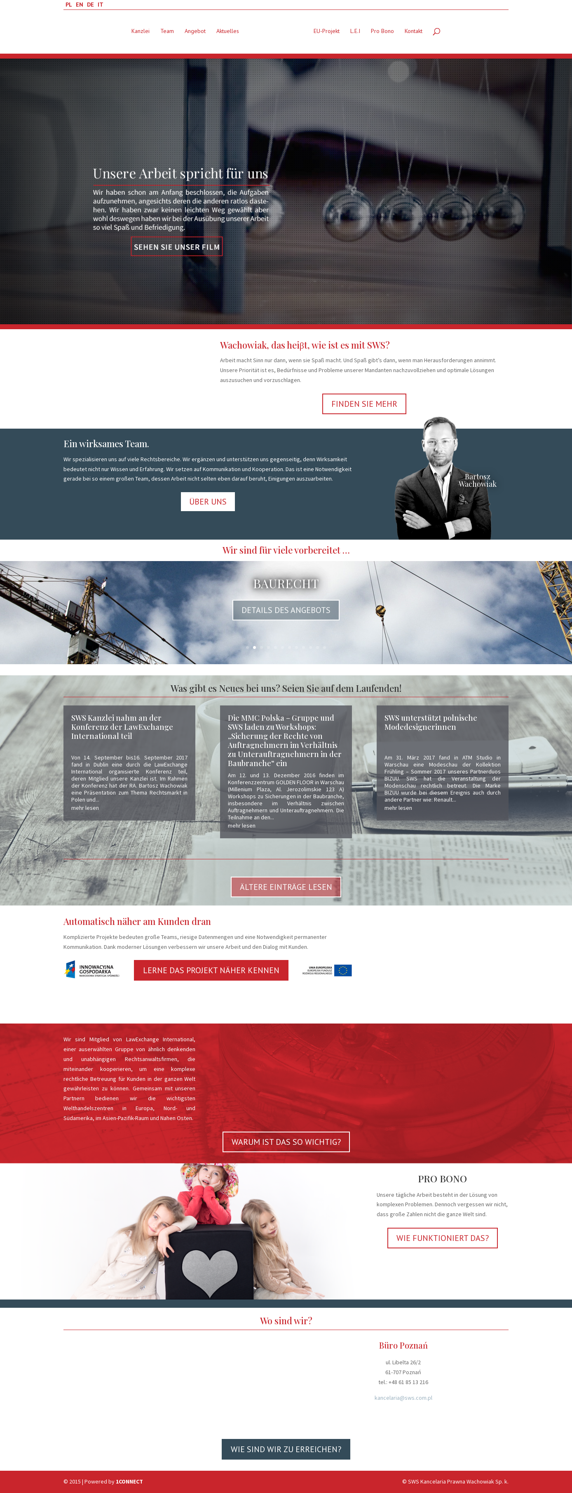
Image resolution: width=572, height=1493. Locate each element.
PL (69, 4)
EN (79, 4)
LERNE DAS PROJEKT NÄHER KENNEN (211, 970)
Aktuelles (227, 33)
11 (317, 647)
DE (90, 4)
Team (167, 33)
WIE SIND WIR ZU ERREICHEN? (286, 1449)
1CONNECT (129, 1481)
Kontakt (413, 33)
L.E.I (355, 33)
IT (100, 4)
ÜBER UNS (208, 501)
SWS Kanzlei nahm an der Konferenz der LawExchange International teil (122, 727)
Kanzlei (140, 33)
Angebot (195, 33)
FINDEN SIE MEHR (364, 404)
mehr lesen (85, 807)
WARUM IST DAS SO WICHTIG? (286, 1142)
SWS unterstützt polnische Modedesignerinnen (430, 722)
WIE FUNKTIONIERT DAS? (442, 1238)
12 (324, 647)
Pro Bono (382, 33)
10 (310, 647)
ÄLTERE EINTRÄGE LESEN (286, 887)
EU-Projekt (327, 33)
